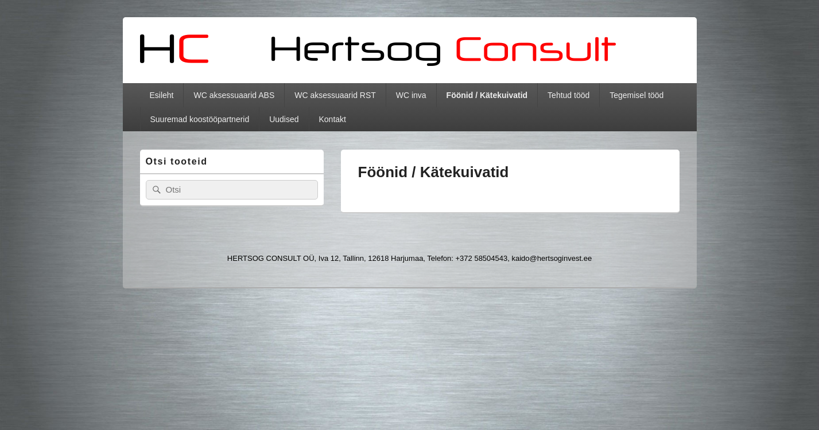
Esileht (161, 95)
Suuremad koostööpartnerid (199, 119)
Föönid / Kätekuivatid (487, 95)
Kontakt (332, 119)
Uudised (283, 119)
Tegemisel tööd (636, 95)
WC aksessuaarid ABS (233, 95)
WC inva (411, 95)
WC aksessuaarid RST (335, 95)
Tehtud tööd (568, 95)
